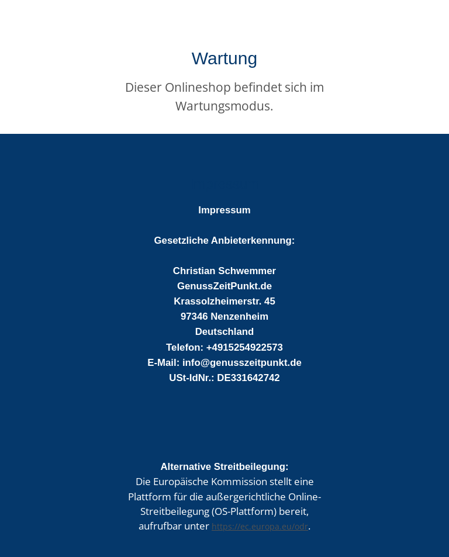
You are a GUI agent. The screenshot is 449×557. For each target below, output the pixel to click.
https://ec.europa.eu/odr (260, 526)
